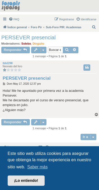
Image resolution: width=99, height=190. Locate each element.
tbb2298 (8, 63)
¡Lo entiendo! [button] (26, 180)
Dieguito (38, 43)
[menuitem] (14, 19)
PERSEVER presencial (28, 37)
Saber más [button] (37, 167)
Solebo (26, 43)
